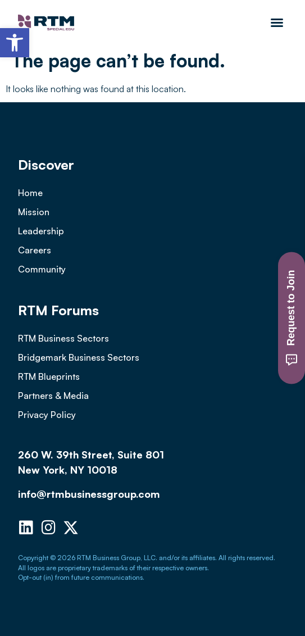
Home (30, 192)
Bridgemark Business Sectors (78, 357)
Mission (33, 211)
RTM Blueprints (49, 376)
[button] (14, 42)
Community (42, 269)
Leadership (41, 231)
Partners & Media (53, 395)
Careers (34, 250)
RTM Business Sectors (63, 338)
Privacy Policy (47, 414)
